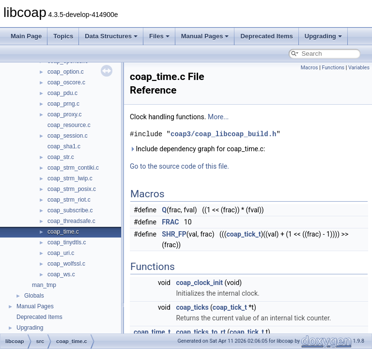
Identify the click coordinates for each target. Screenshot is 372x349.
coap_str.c (60, 157)
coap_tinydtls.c (66, 242)
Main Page (26, 36)
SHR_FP (174, 234)
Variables (359, 67)
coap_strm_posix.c (71, 189)
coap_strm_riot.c (69, 199)
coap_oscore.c (66, 82)
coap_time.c (63, 231)
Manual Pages (205, 36)
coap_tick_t (243, 234)
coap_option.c (65, 71)
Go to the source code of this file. (179, 166)
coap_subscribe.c (70, 210)
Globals (34, 295)
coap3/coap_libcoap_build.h (223, 134)
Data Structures (111, 36)
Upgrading (323, 36)
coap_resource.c (69, 125)
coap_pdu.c (62, 93)
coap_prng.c (63, 103)
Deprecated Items (266, 36)
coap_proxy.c (64, 114)
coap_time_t (152, 332)
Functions (333, 67)
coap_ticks (192, 307)
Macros (309, 67)
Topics (63, 36)
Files (159, 36)
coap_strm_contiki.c (73, 167)
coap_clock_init (199, 282)
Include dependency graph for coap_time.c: (197, 149)
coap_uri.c (60, 253)
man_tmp (44, 285)
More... (218, 117)
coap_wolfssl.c (66, 263)
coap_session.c (67, 135)
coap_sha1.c (63, 146)
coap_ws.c (61, 274)
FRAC (170, 222)
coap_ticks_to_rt (200, 332)
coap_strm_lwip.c (70, 178)
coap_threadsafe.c (71, 221)
